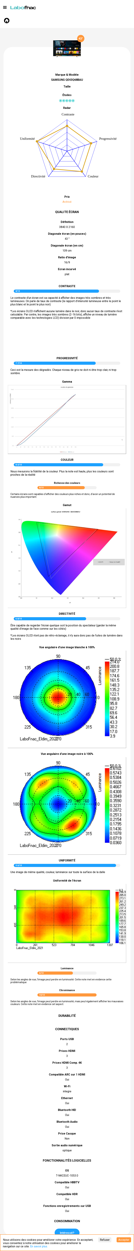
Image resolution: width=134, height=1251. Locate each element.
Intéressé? (67, 1233)
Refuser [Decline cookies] (105, 1239)
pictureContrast (67, 339)
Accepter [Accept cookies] (123, 1239)
